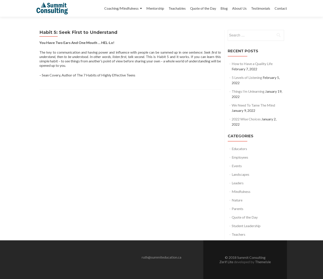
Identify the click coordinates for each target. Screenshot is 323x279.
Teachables (177, 8)
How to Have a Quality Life (252, 64)
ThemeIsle (263, 262)
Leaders (238, 183)
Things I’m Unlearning (248, 91)
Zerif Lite (226, 262)
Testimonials (260, 8)
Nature (237, 200)
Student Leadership (246, 226)
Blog (224, 8)
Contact (281, 8)
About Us (239, 8)
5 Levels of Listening (247, 77)
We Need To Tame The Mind (253, 105)
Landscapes (240, 174)
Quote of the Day (203, 8)
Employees (240, 157)
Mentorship (155, 8)
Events (237, 166)
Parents (237, 209)
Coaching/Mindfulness (121, 8)
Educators (239, 149)
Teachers (238, 234)
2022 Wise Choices (246, 119)
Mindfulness (241, 191)
